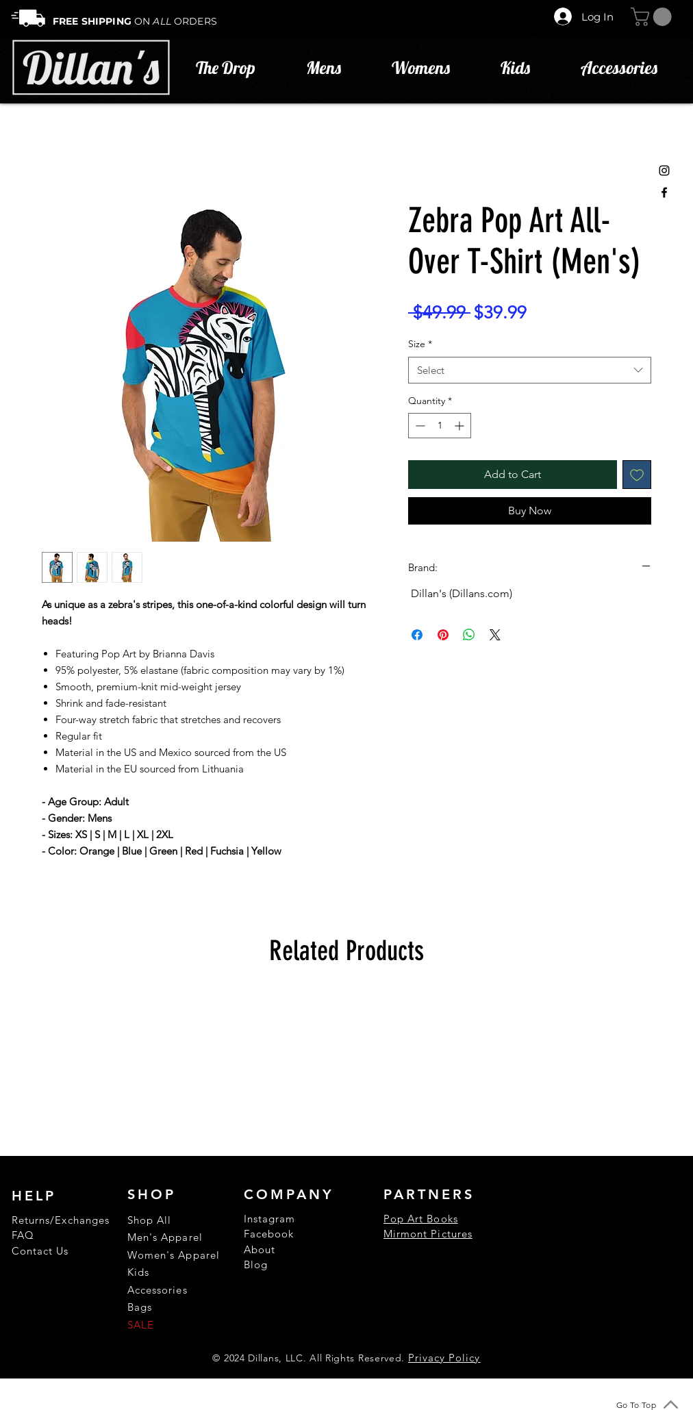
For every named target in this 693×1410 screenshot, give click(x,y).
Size (420, 344)
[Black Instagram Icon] (664, 170)
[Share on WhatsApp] (469, 635)
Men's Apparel (165, 1237)
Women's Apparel (173, 1254)
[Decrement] (418, 426)
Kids (138, 1272)
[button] (653, 17)
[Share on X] (495, 635)
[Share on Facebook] (417, 635)
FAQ (23, 1235)
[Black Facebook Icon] (664, 192)
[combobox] (529, 370)
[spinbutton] (439, 426)
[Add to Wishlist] (636, 474)
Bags (139, 1306)
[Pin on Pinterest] (443, 635)
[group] (346, 1069)
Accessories (157, 1289)
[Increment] (460, 426)
